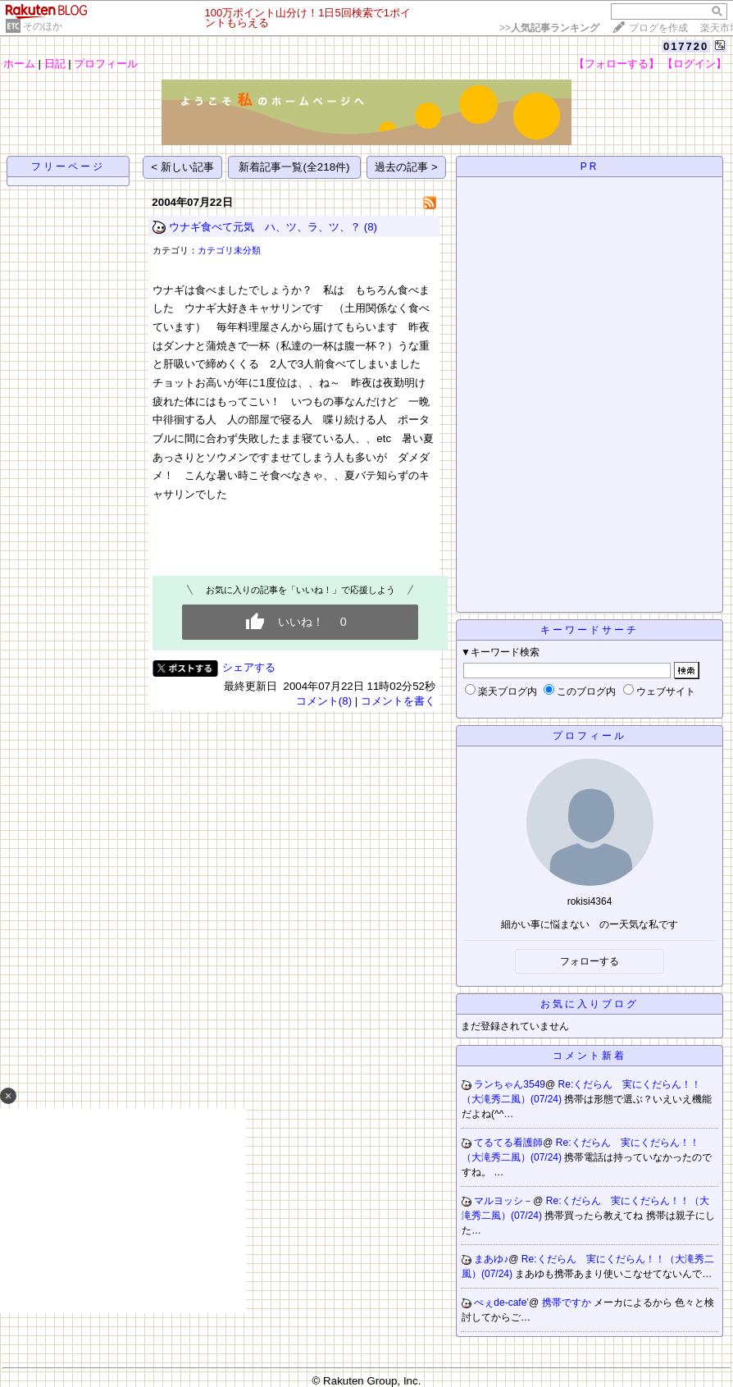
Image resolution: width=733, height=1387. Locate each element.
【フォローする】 (616, 63)
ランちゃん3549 (509, 1084)
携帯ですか (568, 1302)
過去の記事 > (406, 167)
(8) (370, 227)
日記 (55, 63)
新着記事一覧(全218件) (294, 167)
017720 (685, 46)
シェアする (248, 667)
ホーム (19, 63)
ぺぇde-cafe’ (501, 1302)
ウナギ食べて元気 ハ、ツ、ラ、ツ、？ (265, 227)
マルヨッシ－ (503, 1201)
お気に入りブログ (589, 1004)
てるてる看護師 (508, 1142)
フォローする (589, 961)
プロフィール (106, 63)
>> (549, 28)
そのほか (42, 26)
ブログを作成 (658, 28)
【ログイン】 (694, 63)
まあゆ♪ (491, 1259)
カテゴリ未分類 (229, 250)
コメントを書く (398, 701)
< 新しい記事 (182, 167)
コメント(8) (324, 701)
